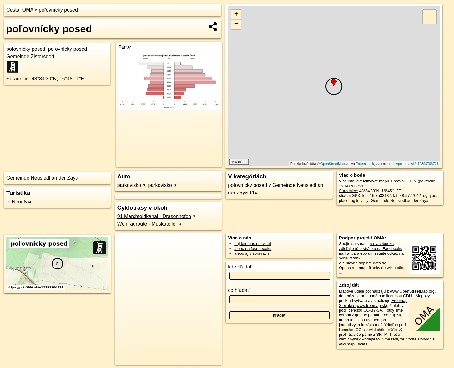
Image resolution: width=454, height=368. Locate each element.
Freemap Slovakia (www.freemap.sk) (373, 303)
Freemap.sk (365, 164)
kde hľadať (240, 266)
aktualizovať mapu (372, 181)
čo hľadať (238, 290)
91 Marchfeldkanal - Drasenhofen (154, 216)
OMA (27, 10)
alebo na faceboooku (252, 248)
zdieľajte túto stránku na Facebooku (370, 248)
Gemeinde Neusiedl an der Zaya (42, 178)
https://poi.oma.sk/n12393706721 (413, 164)
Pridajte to (371, 339)
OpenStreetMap (332, 164)
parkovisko (129, 185)
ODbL (408, 296)
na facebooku (382, 243)
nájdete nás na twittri (252, 243)
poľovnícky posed (58, 10)
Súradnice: (18, 78)
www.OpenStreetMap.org (412, 291)
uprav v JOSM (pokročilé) (413, 181)
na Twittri (347, 253)
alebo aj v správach (251, 253)
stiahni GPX (349, 195)
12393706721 (351, 186)
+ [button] (236, 14)
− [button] (236, 24)
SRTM (382, 334)
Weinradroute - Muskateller (147, 224)
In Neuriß (16, 201)
